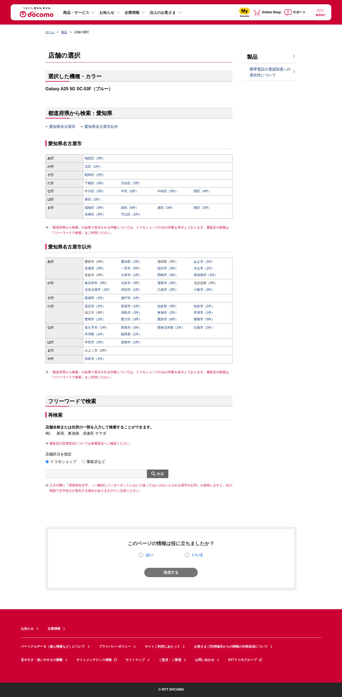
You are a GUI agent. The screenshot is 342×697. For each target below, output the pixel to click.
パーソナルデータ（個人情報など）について (53, 646)
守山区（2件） (131, 214)
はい (149, 555)
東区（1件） (94, 199)
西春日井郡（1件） (171, 327)
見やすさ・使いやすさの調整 (42, 660)
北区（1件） (94, 166)
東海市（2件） (167, 312)
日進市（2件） (204, 327)
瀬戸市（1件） (131, 298)
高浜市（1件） (95, 306)
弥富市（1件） (95, 359)
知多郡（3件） (167, 306)
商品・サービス (76, 12)
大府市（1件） (131, 275)
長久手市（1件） (97, 327)
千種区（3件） (95, 183)
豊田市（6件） (167, 319)
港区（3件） (166, 208)
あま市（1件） (204, 261)
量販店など (96, 461)
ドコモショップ (63, 461)
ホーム (49, 32)
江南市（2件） (167, 290)
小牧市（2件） (204, 290)
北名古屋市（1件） (98, 290)
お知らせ (106, 12)
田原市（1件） (131, 306)
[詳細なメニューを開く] (320, 12)
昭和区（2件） (95, 175)
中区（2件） (130, 191)
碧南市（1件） (131, 342)
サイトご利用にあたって (162, 646)
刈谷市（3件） (131, 283)
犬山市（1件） (204, 268)
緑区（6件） (130, 208)
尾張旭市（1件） (206, 275)
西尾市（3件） (131, 327)
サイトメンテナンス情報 (97, 660)
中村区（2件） (167, 191)
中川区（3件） (95, 191)
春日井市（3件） (97, 283)
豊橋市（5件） (204, 319)
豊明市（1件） (95, 319)
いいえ (197, 555)
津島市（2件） (131, 312)
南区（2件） (203, 208)
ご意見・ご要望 (170, 660)
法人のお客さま (163, 12)
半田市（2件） (95, 342)
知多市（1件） (204, 306)
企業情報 (132, 12)
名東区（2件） (95, 214)
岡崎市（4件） (167, 275)
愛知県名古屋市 (62, 126)
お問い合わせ (204, 660)
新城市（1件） (95, 298)
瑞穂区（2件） (95, 208)
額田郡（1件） (131, 334)
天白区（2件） (131, 183)
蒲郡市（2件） (167, 283)
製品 (64, 32)
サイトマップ (135, 660)
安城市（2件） (95, 268)
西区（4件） (203, 191)
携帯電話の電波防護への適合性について (270, 72)
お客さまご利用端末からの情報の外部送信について (231, 646)
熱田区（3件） (95, 158)
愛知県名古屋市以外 (101, 126)
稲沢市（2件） (167, 268)
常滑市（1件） (204, 312)
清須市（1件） (131, 290)
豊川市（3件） (131, 319)
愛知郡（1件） (131, 261)
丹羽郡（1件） (95, 334)
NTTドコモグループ (245, 660)
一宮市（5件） (131, 268)
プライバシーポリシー (115, 646)
